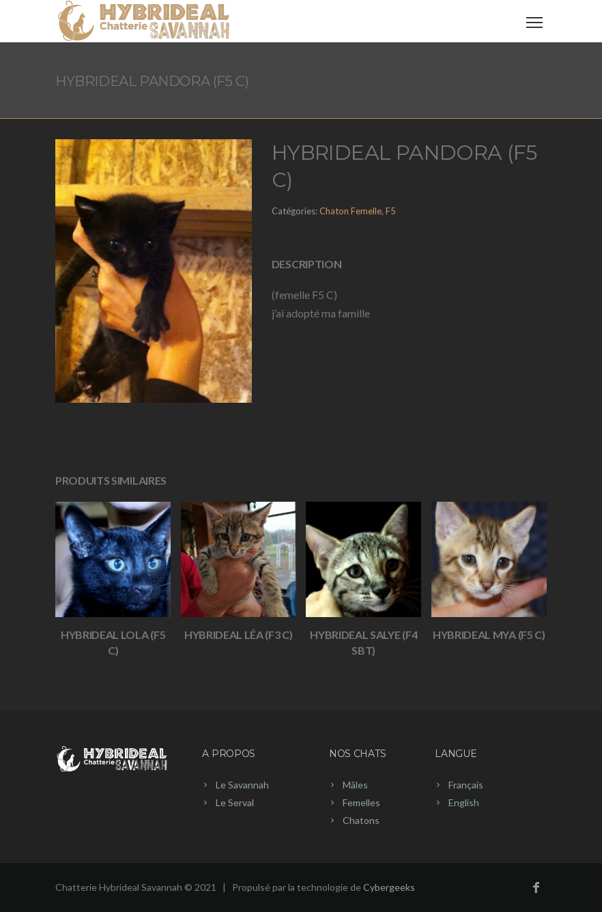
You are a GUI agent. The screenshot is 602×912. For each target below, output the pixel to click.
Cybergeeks (389, 887)
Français (465, 784)
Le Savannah (242, 784)
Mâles (355, 784)
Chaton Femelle (350, 210)
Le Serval (235, 802)
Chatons (361, 820)
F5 (391, 210)
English (463, 802)
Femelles (361, 802)
